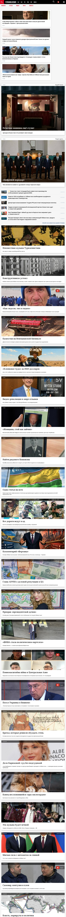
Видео (18, 5)
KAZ (18, 2)
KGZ (22, 2)
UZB (32, 2)
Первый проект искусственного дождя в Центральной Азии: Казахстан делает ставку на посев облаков (24, 27)
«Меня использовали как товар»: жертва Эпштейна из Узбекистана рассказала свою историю (56, 26)
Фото (25, 5)
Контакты (4, 913)
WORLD (36, 2)
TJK (25, 2)
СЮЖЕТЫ (32, 5)
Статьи (11, 5)
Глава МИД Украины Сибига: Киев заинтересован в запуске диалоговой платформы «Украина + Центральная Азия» (8, 26)
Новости (3, 5)
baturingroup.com (43, 915)
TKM (29, 2)
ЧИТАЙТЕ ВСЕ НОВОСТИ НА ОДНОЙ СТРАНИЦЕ (53, 179)
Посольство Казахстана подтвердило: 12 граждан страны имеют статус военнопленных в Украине (40, 27)
